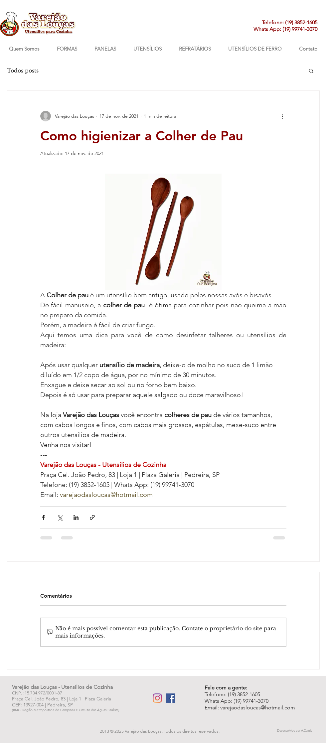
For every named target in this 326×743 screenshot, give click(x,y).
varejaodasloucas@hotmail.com (257, 707)
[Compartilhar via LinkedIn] (76, 517)
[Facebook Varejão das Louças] (170, 698)
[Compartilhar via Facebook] (43, 517)
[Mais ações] (282, 116)
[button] (311, 70)
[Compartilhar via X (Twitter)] (60, 517)
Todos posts (23, 70)
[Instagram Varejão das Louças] (157, 698)
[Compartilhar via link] (92, 517)
